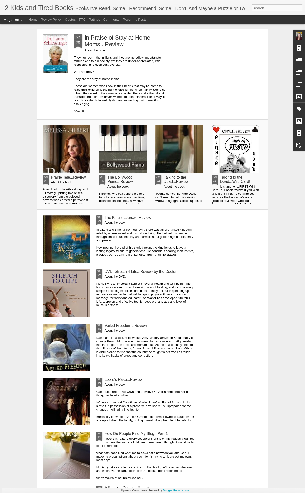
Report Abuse (181, 490)
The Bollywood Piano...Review (120, 179)
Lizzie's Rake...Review (124, 380)
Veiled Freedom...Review (126, 326)
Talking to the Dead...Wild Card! (235, 179)
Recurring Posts (135, 19)
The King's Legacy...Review (128, 217)
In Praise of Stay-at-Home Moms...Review (117, 40)
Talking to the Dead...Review (176, 179)
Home (33, 19)
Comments (111, 19)
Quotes (70, 19)
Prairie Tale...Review (68, 177)
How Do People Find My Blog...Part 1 (136, 434)
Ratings (94, 19)
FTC (82, 19)
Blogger (167, 490)
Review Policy (51, 19)
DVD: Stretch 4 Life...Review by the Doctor (141, 271)
